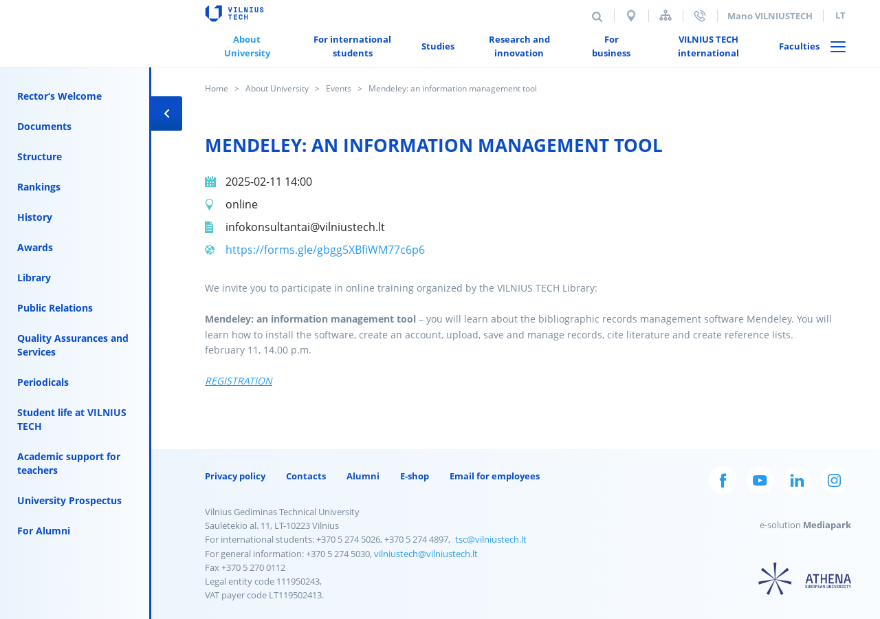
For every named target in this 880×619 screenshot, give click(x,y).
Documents (44, 126)
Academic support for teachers (68, 463)
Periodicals (43, 382)
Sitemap (665, 15)
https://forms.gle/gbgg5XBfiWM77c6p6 (325, 249)
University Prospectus (69, 500)
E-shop (414, 476)
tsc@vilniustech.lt (491, 539)
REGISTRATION (238, 380)
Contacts (306, 476)
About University (277, 88)
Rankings (38, 186)
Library (34, 277)
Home (216, 88)
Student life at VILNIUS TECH (71, 419)
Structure (39, 156)
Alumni (363, 476)
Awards (35, 247)
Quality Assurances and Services (73, 345)
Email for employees (495, 476)
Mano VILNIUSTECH (770, 16)
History (34, 217)
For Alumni (43, 530)
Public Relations (55, 307)
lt (840, 15)
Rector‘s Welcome (59, 95)
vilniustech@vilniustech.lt (426, 553)
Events (338, 88)
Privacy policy (235, 476)
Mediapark (827, 525)
